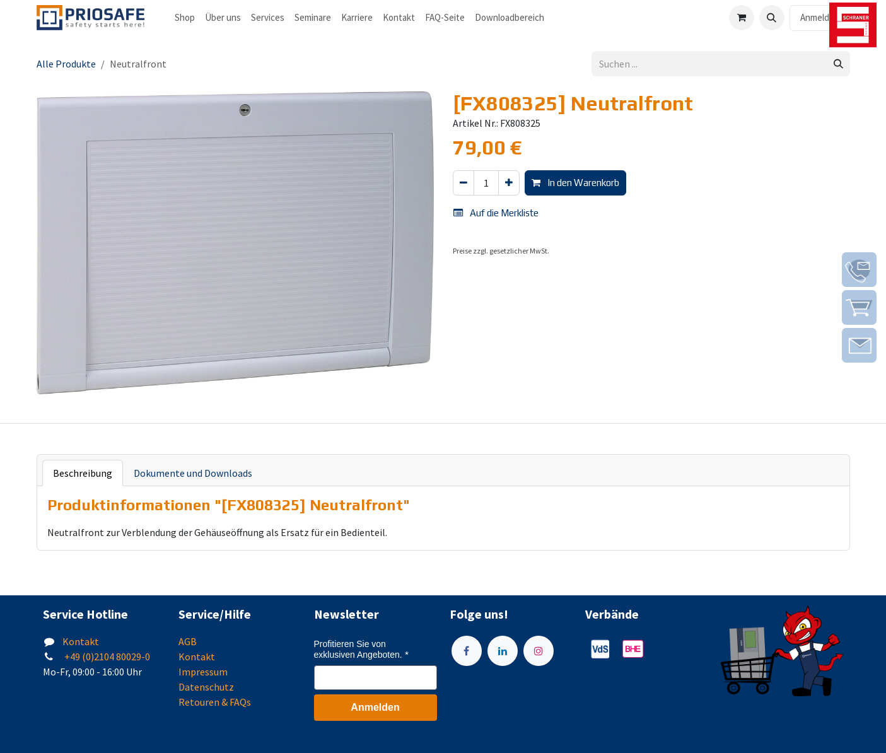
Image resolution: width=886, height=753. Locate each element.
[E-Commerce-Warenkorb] (741, 17)
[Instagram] (538, 651)
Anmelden (819, 17)
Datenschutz (206, 686)
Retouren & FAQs (214, 702)
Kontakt (80, 641)
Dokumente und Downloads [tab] (193, 473)
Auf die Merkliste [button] (496, 212)
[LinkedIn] (502, 651)
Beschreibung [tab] (82, 473)
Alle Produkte (66, 63)
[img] (859, 269)
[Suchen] (838, 64)
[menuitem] (185, 18)
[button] (771, 17)
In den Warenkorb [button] (575, 182)
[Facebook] (467, 651)
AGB (187, 641)
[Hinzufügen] (509, 183)
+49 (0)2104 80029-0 (106, 656)
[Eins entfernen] (463, 183)
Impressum (203, 671)
